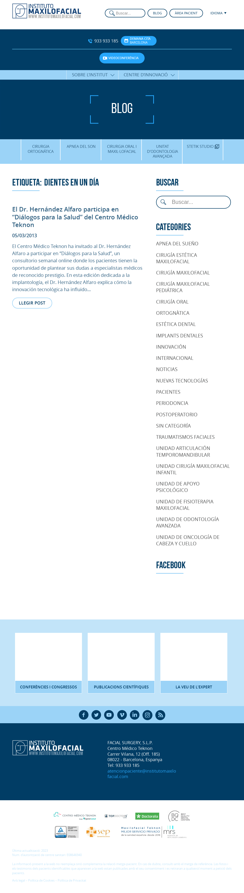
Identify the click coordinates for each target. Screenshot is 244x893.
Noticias (167, 369)
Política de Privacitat (72, 880)
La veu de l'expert (194, 687)
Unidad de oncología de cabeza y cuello (187, 540)
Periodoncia (172, 403)
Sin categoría (173, 425)
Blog (157, 13)
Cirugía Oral (172, 301)
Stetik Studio (203, 146)
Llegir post (32, 303)
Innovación (171, 346)
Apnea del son (81, 146)
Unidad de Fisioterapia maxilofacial (185, 504)
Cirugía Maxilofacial (183, 272)
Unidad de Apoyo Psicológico (178, 486)
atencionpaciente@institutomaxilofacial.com (141, 773)
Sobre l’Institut (90, 74)
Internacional (174, 358)
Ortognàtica (172, 313)
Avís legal (18, 880)
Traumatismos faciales (185, 437)
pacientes (168, 391)
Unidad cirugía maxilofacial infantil (193, 469)
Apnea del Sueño (177, 243)
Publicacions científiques (121, 687)
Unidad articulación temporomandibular (183, 451)
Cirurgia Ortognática (41, 149)
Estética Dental (176, 324)
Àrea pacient (186, 13)
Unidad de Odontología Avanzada (187, 522)
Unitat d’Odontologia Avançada (162, 151)
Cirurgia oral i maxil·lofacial (122, 149)
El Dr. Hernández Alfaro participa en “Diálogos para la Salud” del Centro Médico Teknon (75, 217)
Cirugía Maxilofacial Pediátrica (183, 287)
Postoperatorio (177, 414)
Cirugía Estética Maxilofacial (176, 258)
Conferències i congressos (48, 687)
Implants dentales (179, 335)
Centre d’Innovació (146, 74)
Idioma (216, 13)
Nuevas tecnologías (182, 380)
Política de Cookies (41, 880)
